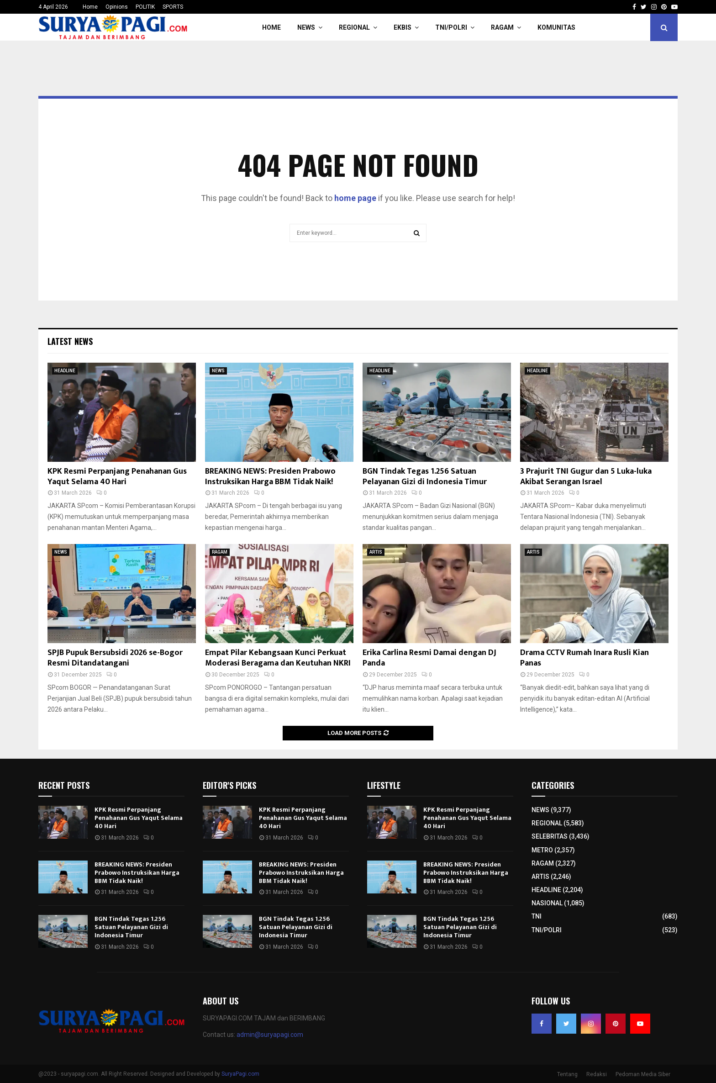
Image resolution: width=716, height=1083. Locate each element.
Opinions (116, 7)
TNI (537, 916)
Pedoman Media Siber (643, 1074)
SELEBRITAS (550, 836)
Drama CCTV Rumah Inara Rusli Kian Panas (584, 658)
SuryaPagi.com (240, 1074)
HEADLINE (64, 370)
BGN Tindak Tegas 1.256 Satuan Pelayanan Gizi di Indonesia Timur (425, 477)
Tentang (567, 1074)
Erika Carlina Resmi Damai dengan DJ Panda (429, 658)
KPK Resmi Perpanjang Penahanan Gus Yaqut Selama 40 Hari (117, 477)
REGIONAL (354, 27)
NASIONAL (547, 903)
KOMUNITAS (556, 27)
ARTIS (375, 552)
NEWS (306, 27)
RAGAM (502, 27)
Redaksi (596, 1074)
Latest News (70, 341)
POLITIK (145, 7)
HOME (271, 27)
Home (90, 7)
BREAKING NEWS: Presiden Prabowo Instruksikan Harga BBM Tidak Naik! (270, 477)
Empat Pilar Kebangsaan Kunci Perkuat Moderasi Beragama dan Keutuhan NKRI (278, 658)
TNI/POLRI (451, 27)
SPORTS (173, 7)
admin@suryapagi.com (270, 1034)
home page (355, 198)
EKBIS (402, 27)
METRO (542, 850)
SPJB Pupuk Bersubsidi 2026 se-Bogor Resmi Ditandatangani (115, 658)
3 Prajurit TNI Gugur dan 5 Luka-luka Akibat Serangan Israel (586, 477)
